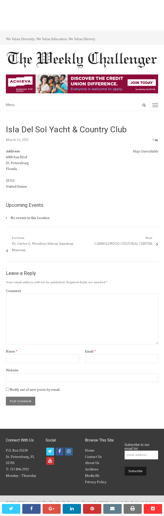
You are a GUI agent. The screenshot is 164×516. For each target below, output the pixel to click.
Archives (91, 469)
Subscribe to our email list (137, 447)
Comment (13, 291)
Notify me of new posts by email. (35, 390)
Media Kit (92, 476)
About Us (92, 463)
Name (11, 351)
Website (12, 370)
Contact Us (93, 457)
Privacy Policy (95, 482)
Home (89, 450)
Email (90, 351)
